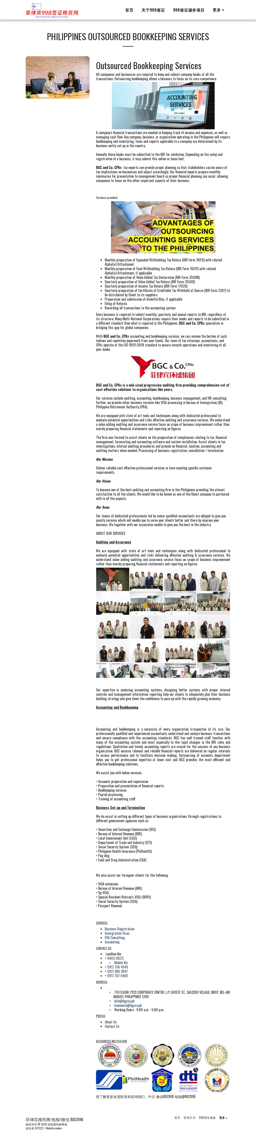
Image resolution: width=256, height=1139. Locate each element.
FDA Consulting (115, 937)
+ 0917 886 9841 (116, 971)
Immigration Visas (117, 933)
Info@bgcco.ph (124, 1001)
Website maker (54, 1128)
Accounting (112, 942)
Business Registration (119, 928)
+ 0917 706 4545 (116, 967)
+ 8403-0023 (114, 958)
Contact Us (112, 1026)
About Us (111, 1022)
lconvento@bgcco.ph (128, 1005)
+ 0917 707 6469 (116, 975)
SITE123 (39, 1128)
